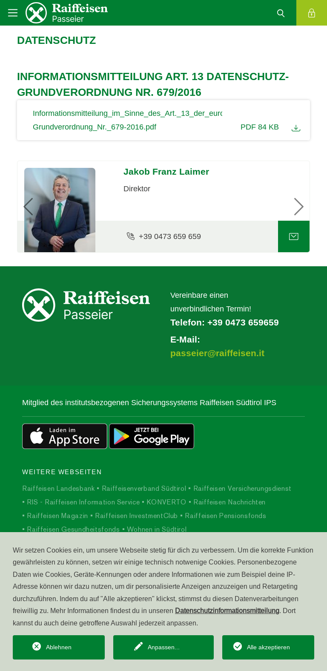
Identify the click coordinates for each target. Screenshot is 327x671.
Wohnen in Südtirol (155, 529)
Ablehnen (59, 647)
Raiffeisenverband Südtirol (143, 488)
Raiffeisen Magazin (56, 516)
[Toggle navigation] (13, 13)
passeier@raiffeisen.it (217, 353)
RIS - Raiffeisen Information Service (82, 502)
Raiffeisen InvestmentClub (135, 516)
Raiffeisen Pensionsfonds (225, 516)
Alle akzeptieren (268, 647)
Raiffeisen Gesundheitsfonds (72, 529)
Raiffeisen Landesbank (58, 488)
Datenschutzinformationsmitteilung (227, 610)
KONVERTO (165, 502)
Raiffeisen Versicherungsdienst (241, 488)
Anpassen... (164, 647)
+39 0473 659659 (243, 322)
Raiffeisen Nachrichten (228, 502)
